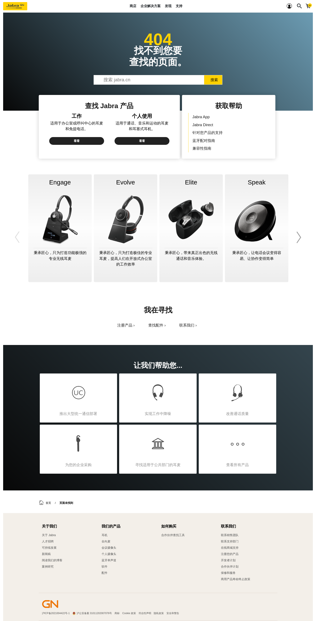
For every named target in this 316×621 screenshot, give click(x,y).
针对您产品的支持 (207, 132)
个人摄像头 (109, 554)
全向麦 (106, 541)
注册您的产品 (230, 554)
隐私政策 (159, 613)
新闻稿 (46, 554)
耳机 (104, 535)
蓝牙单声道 (109, 560)
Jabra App (201, 117)
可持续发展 (49, 547)
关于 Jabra (49, 535)
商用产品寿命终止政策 (235, 579)
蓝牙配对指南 (203, 140)
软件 (104, 566)
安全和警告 (172, 613)
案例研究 (48, 566)
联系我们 (186, 325)
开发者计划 (228, 560)
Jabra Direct (202, 125)
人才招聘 (48, 541)
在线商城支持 (230, 547)
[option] (60, 228)
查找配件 (155, 325)
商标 (117, 613)
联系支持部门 (230, 541)
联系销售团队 (230, 535)
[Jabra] (15, 6)
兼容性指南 (201, 148)
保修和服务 (228, 572)
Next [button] (298, 237)
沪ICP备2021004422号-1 (56, 613)
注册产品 (124, 325)
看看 (77, 141)
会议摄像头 (109, 547)
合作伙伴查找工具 (173, 535)
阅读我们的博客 (52, 560)
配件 (104, 572)
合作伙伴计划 (230, 566)
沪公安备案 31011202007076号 (94, 613)
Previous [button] (17, 237)
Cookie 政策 (129, 613)
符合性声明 (145, 613)
